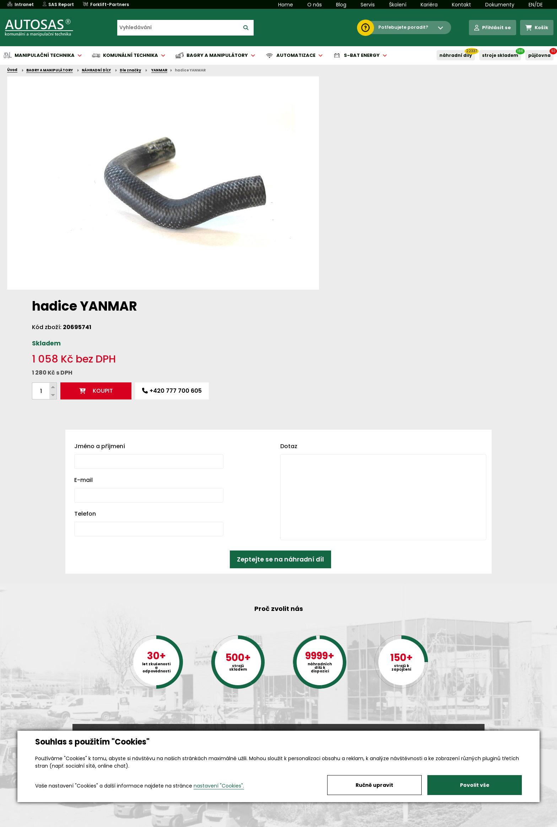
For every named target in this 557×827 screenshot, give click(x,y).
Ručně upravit (374, 785)
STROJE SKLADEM (500, 55)
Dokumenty (499, 4)
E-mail (83, 365)
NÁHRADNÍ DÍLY (455, 55)
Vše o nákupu (90, 822)
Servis (368, 4)
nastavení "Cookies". (219, 785)
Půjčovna (291, 822)
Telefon (85, 398)
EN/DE (536, 4)
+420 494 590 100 (275, 730)
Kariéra (429, 4)
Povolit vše (475, 785)
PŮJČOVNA (539, 55)
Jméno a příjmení (99, 331)
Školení (397, 4)
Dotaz (288, 331)
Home (285, 4)
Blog (341, 4)
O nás (314, 4)
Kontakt (461, 4)
